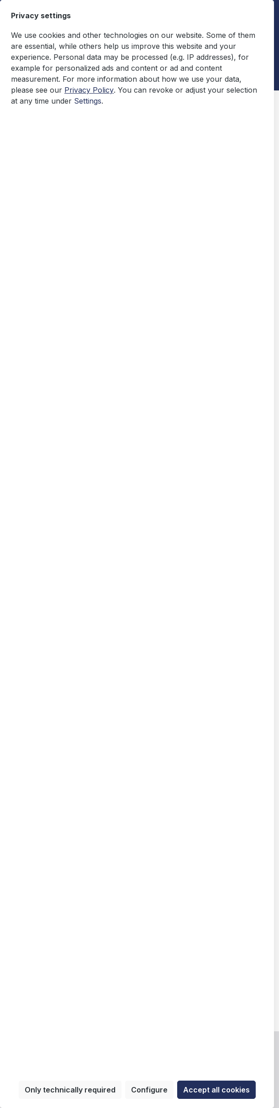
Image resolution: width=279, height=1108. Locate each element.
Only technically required (70, 1089)
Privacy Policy (89, 90)
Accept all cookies (216, 1089)
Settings (87, 100)
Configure (149, 1089)
